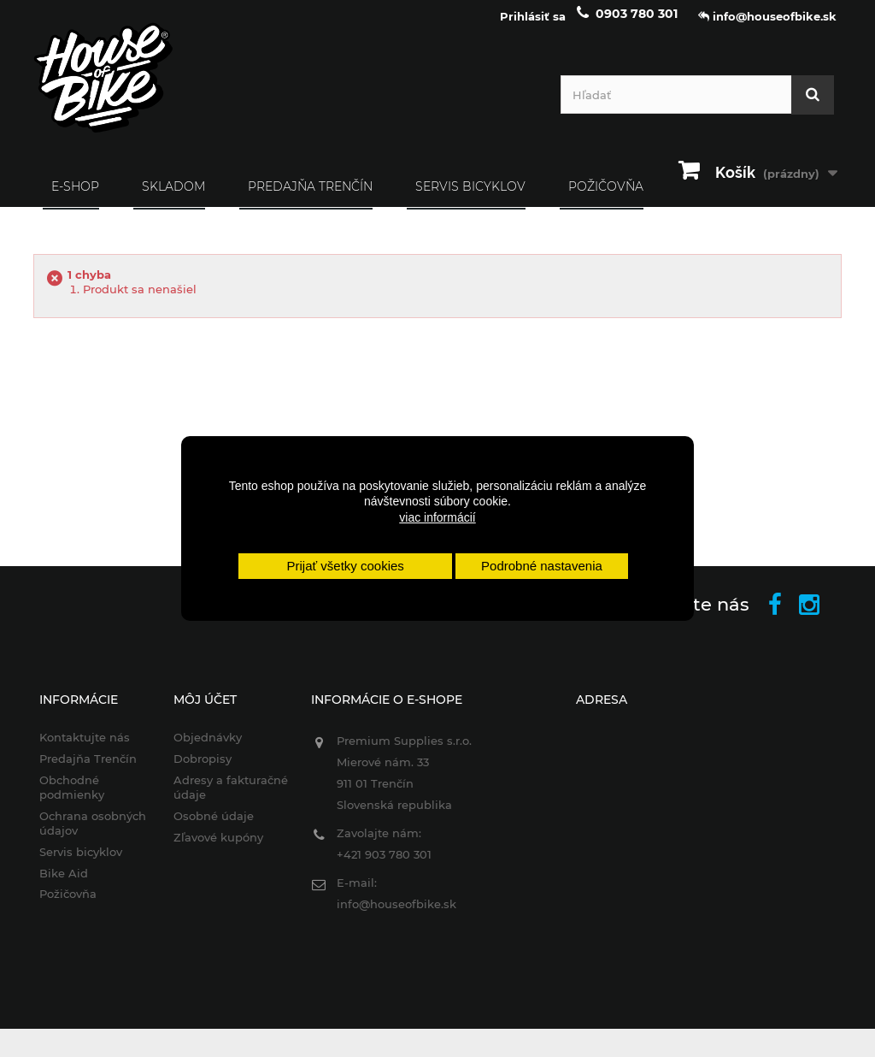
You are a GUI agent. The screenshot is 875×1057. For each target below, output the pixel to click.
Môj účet (205, 710)
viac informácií (437, 517)
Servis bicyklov (470, 196)
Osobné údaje (213, 826)
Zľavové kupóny (218, 847)
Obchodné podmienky (71, 798)
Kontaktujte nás (84, 748)
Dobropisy (202, 770)
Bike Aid (63, 883)
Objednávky (207, 748)
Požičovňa (68, 905)
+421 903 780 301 (384, 865)
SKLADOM (173, 196)
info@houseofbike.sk (396, 915)
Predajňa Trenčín (310, 196)
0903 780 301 (637, 24)
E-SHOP (75, 196)
